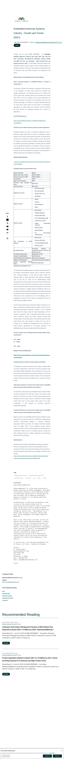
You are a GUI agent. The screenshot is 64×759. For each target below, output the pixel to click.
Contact (16, 570)
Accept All (47, 756)
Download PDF (6, 600)
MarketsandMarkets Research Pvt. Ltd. (49, 42)
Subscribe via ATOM (7, 605)
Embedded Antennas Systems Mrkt (36, 482)
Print (3, 598)
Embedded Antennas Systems (20, 482)
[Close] (61, 750)
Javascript (5, 607)
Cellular (44, 485)
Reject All (57, 756)
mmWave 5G (28, 485)
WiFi (34, 485)
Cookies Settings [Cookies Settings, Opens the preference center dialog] (5, 756)
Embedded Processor (18, 485)
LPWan (39, 485)
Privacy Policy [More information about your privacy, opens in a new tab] (52, 753)
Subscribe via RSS (7, 602)
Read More (6, 650)
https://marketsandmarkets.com (10, 589)
